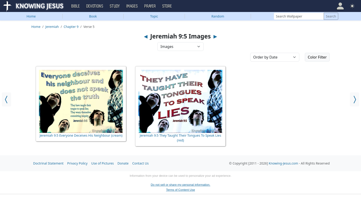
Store (167, 6)
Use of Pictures (102, 163)
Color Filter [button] (317, 57)
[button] (340, 6)
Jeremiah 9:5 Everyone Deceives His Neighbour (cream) (81, 135)
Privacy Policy (77, 163)
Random (217, 16)
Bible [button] (75, 6)
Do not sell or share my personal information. (180, 184)
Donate (122, 163)
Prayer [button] (150, 6)
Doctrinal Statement (48, 163)
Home (31, 16)
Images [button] (132, 6)
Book (93, 16)
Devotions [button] (94, 6)
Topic (154, 16)
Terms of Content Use (180, 189)
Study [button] (115, 6)
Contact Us (140, 163)
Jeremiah (52, 26)
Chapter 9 (71, 26)
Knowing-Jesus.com (283, 163)
